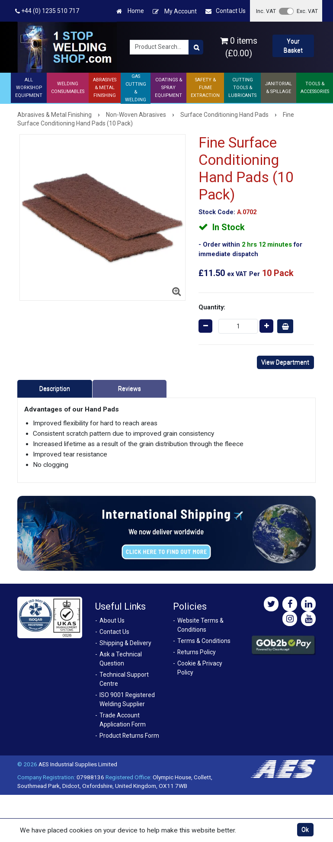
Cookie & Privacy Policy (199, 668)
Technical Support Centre (124, 679)
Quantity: (212, 307)
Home (130, 11)
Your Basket (293, 46)
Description (54, 388)
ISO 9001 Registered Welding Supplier (127, 699)
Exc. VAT (307, 11)
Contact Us (225, 11)
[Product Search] (196, 47)
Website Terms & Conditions (200, 625)
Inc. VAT (266, 11)
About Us (112, 620)
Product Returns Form (129, 735)
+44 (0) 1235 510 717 (47, 11)
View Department (285, 362)
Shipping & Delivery (125, 643)
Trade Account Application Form (122, 720)
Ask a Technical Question (120, 659)
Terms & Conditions (204, 640)
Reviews (129, 388)
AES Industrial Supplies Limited (77, 764)
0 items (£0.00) (238, 47)
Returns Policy (196, 652)
